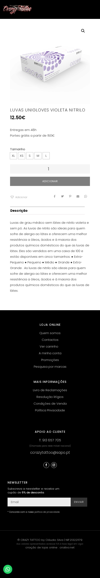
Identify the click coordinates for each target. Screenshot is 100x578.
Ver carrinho (49, 346)
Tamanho (17, 149)
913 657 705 (51, 440)
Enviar (79, 502)
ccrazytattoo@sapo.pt (50, 452)
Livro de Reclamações (50, 390)
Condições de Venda (50, 403)
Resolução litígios (50, 397)
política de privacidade (47, 512)
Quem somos (50, 333)
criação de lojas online (41, 547)
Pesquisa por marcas (50, 366)
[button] (18, 197)
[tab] (47, 210)
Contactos (50, 339)
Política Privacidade (50, 410)
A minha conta (50, 353)
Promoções (50, 360)
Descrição (18, 210)
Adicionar (50, 181)
